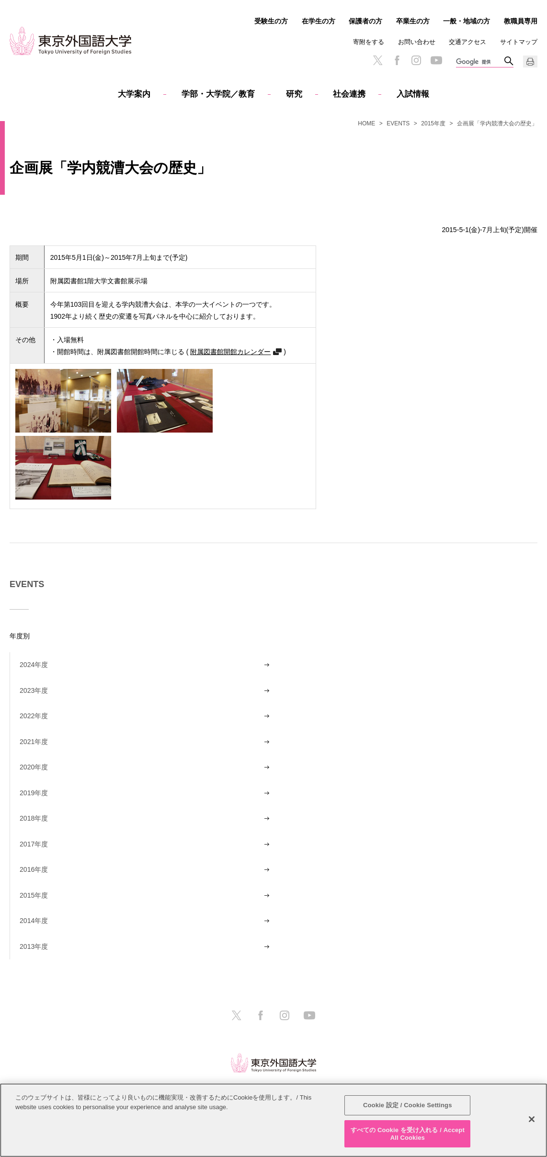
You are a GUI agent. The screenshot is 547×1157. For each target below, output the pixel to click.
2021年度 (34, 741)
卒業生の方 (413, 21)
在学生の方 (318, 21)
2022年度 (34, 716)
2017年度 (34, 844)
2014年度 (34, 920)
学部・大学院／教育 (218, 94)
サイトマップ (518, 41)
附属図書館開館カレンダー (230, 351)
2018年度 (34, 818)
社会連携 (349, 94)
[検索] (480, 62)
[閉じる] (531, 1122)
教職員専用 (520, 21)
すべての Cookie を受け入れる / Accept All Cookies (408, 1137)
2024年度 (34, 664)
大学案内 (134, 94)
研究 (294, 94)
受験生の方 (271, 21)
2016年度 (34, 869)
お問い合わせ (416, 41)
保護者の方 (365, 21)
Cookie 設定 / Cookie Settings (407, 1108)
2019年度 (34, 793)
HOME (366, 123)
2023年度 (34, 690)
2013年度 (34, 946)
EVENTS (398, 123)
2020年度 (34, 767)
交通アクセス (467, 41)
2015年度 (433, 123)
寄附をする (368, 41)
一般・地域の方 (466, 21)
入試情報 (413, 94)
